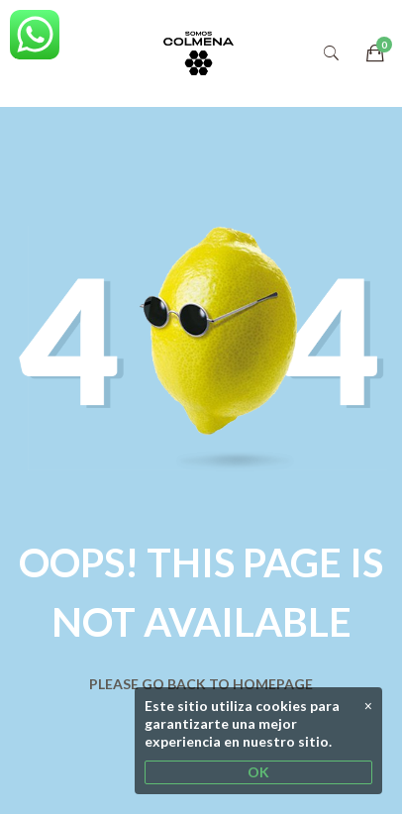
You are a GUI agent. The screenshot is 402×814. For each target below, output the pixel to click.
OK (258, 771)
